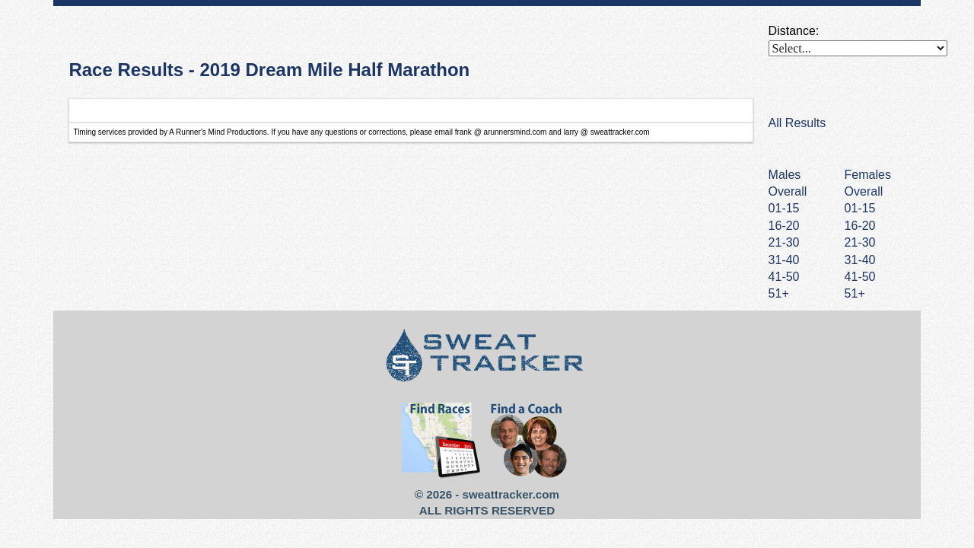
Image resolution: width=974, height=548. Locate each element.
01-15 (860, 208)
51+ (855, 293)
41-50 (860, 276)
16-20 (860, 225)
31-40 (860, 259)
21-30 (860, 242)
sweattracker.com (511, 494)
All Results (797, 122)
